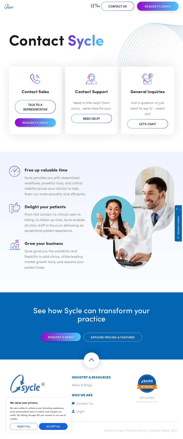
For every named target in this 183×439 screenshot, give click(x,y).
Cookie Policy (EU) (163, 430)
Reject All (23, 426)
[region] (39, 415)
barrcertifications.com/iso (147, 401)
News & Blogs (82, 384)
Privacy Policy (136, 430)
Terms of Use (113, 430)
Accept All (53, 426)
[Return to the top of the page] (91, 360)
